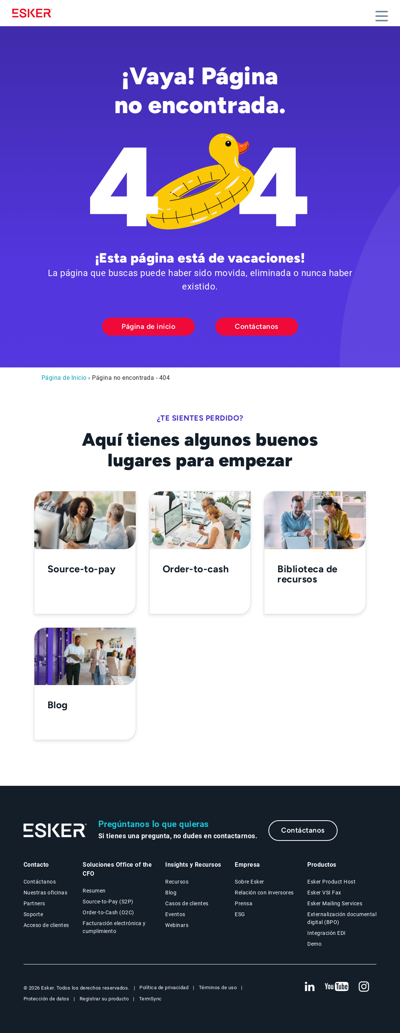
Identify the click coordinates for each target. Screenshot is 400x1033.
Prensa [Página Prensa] (243, 903)
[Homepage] (34, 13)
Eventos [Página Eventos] (175, 914)
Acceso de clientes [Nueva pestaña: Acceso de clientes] (46, 925)
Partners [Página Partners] (34, 903)
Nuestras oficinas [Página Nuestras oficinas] (46, 893)
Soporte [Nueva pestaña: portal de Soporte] (33, 914)
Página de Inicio (64, 377)
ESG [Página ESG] (240, 914)
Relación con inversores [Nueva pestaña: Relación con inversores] (264, 893)
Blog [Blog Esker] (170, 893)
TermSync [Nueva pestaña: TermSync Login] (150, 999)
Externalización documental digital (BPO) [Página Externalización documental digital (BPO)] (341, 918)
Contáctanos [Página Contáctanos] (40, 882)
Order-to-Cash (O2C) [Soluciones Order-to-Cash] (108, 912)
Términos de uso (218, 987)
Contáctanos (257, 326)
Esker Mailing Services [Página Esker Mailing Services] (334, 903)
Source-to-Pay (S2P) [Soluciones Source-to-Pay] (108, 902)
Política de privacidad (163, 987)
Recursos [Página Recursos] (176, 882)
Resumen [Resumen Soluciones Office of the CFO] (94, 891)
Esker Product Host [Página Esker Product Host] (331, 882)
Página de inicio (148, 326)
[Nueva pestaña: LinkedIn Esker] (309, 987)
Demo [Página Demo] (314, 944)
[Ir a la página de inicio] (55, 830)
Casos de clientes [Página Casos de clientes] (187, 903)
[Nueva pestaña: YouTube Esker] (337, 987)
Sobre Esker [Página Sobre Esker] (249, 882)
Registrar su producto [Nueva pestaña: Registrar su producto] (104, 999)
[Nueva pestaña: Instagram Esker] (364, 987)
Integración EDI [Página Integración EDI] (326, 933)
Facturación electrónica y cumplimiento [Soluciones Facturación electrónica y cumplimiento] (114, 927)
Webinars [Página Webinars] (176, 925)
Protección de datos (47, 999)
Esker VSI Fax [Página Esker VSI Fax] (324, 893)
